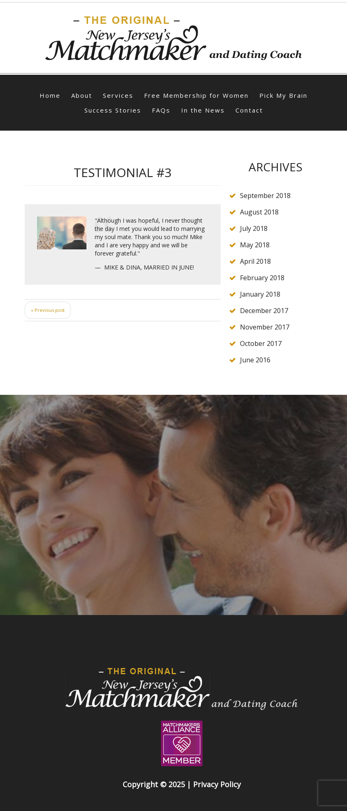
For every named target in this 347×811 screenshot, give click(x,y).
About (81, 95)
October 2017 (261, 343)
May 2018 (255, 244)
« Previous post (48, 310)
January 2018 (260, 294)
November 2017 (264, 327)
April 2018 (255, 261)
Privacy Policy (217, 784)
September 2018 (265, 195)
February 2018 (262, 277)
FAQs (161, 110)
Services (118, 95)
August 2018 (259, 212)
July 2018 (254, 228)
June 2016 (255, 359)
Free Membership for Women (196, 95)
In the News (203, 110)
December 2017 (264, 310)
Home (50, 95)
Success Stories (112, 110)
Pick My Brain (283, 95)
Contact (249, 110)
